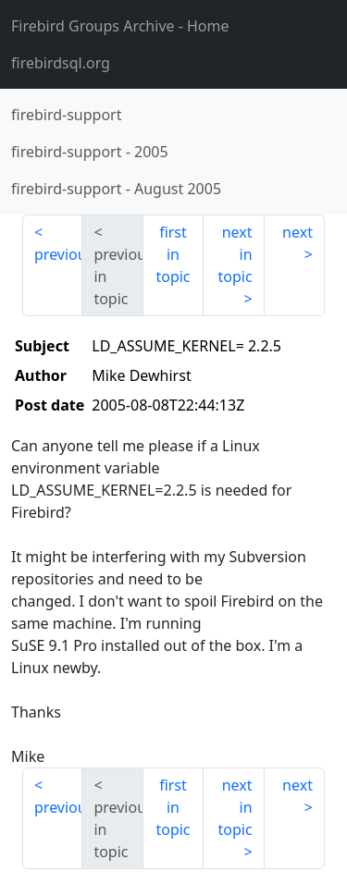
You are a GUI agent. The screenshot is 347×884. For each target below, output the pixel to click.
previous (58, 254)
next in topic (234, 254)
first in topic (172, 254)
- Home (120, 26)
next (297, 232)
